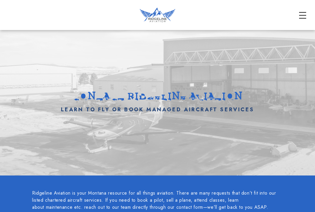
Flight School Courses (193, 27)
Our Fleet (290, 27)
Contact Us (287, 35)
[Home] (40, 30)
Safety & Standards (228, 9)
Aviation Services (250, 27)
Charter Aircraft (136, 27)
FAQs (265, 9)
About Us (290, 9)
